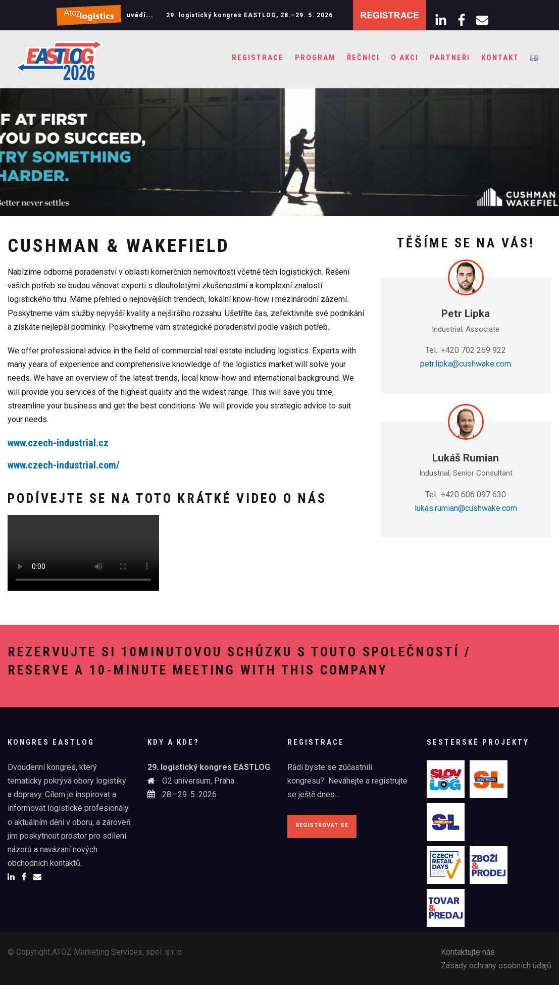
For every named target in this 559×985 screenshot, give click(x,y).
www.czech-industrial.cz (58, 443)
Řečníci (363, 57)
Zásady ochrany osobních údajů (496, 965)
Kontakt (500, 57)
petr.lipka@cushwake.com (465, 364)
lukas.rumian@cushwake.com (466, 508)
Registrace (258, 57)
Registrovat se (321, 825)
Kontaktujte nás (468, 952)
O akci (405, 57)
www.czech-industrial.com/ (64, 465)
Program (315, 57)
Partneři (450, 57)
